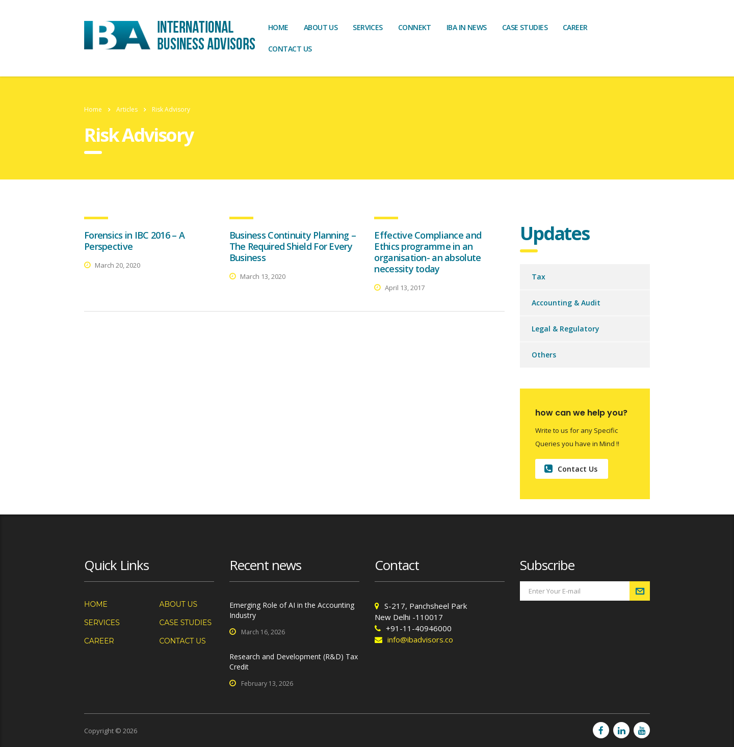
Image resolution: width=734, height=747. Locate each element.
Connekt (414, 27)
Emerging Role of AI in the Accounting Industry (291, 610)
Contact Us (570, 469)
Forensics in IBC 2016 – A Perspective (134, 240)
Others (544, 354)
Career (575, 27)
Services (368, 27)
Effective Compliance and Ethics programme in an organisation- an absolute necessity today (427, 252)
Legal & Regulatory (565, 328)
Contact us (289, 49)
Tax (538, 276)
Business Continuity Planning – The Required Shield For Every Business (292, 246)
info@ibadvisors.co (420, 639)
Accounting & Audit (566, 302)
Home (278, 27)
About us (321, 27)
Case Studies (524, 27)
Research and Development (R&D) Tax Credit (293, 662)
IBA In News (467, 27)
